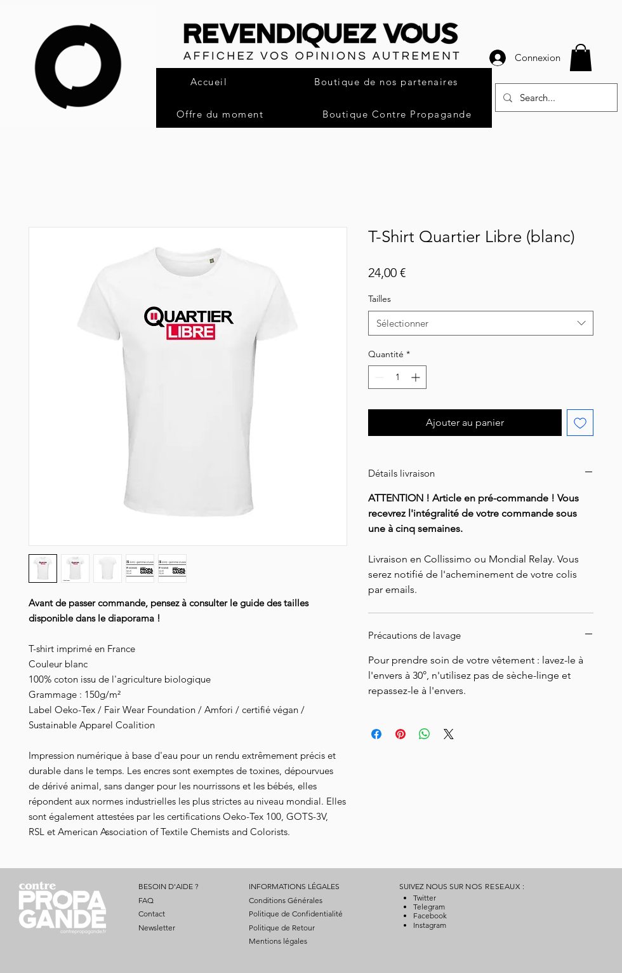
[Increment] (417, 377)
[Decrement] (378, 377)
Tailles (379, 298)
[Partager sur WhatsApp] (424, 734)
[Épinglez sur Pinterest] (400, 734)
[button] (580, 57)
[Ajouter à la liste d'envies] (580, 422)
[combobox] (480, 323)
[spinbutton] (397, 377)
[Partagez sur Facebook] (376, 734)
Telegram (429, 906)
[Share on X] (448, 734)
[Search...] (555, 97)
